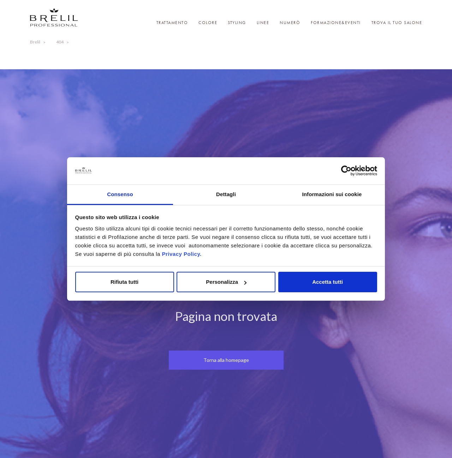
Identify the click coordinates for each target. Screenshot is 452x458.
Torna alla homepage (226, 360)
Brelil (35, 42)
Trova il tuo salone (396, 22)
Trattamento (172, 22)
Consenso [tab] (120, 194)
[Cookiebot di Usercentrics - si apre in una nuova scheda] (346, 171)
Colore (207, 22)
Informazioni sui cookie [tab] (332, 194)
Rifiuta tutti (124, 282)
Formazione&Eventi (336, 22)
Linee (263, 22)
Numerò (290, 22)
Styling (237, 22)
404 (60, 42)
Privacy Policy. (181, 254)
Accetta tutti (327, 282)
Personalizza (226, 282)
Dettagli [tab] (226, 194)
